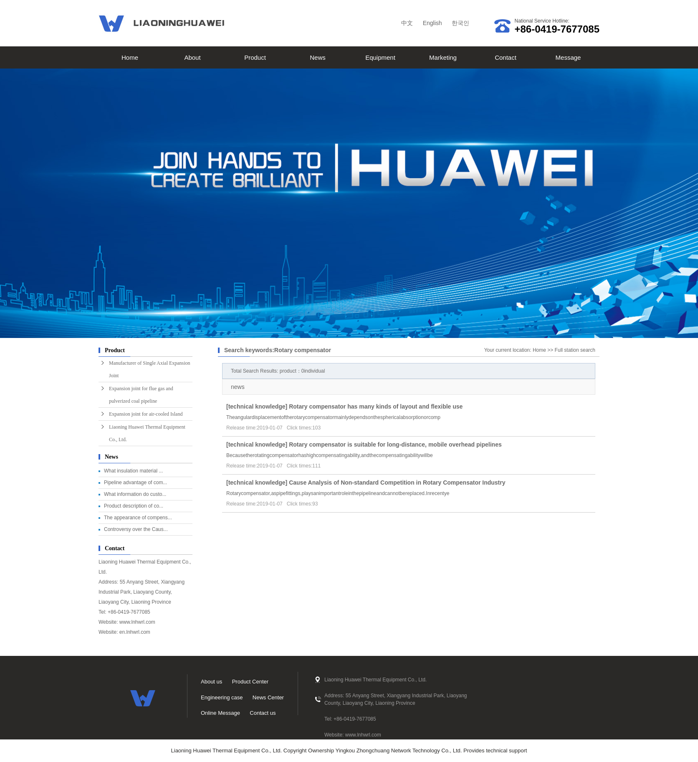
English (432, 23)
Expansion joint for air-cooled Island (145, 414)
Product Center (250, 681)
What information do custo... (135, 494)
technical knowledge (257, 406)
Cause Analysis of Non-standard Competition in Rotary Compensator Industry (397, 482)
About (192, 57)
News (318, 57)
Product (255, 57)
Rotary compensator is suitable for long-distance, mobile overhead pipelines (395, 444)
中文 (407, 23)
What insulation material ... (133, 471)
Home (129, 57)
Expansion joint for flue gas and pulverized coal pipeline (141, 395)
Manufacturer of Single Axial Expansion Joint (149, 369)
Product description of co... (133, 506)
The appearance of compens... (138, 518)
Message (568, 57)
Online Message (220, 713)
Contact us (263, 713)
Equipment (380, 57)
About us (211, 681)
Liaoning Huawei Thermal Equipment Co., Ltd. (147, 433)
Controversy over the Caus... (136, 529)
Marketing (443, 57)
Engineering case (222, 697)
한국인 (460, 23)
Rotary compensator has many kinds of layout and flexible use (376, 406)
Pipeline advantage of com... (135, 482)
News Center (268, 697)
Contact (505, 57)
